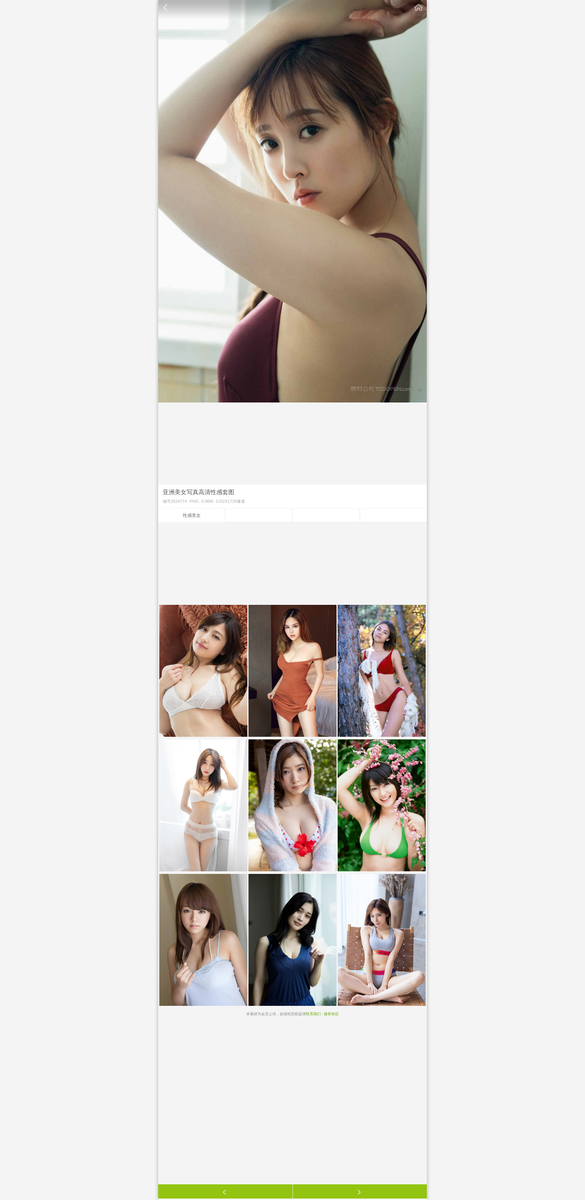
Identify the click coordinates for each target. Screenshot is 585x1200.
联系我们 (313, 1014)
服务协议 (331, 1014)
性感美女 (192, 515)
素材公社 (418, 7)
